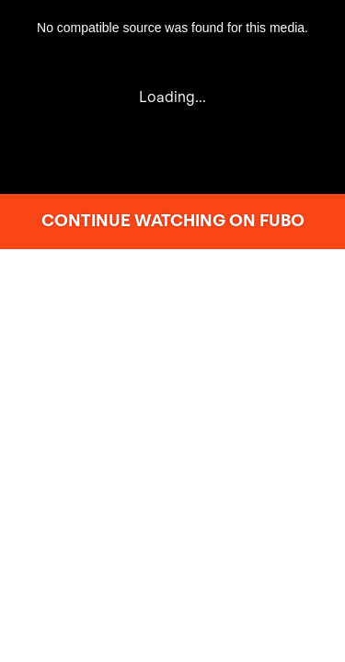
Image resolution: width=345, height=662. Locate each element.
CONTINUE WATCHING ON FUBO (173, 220)
